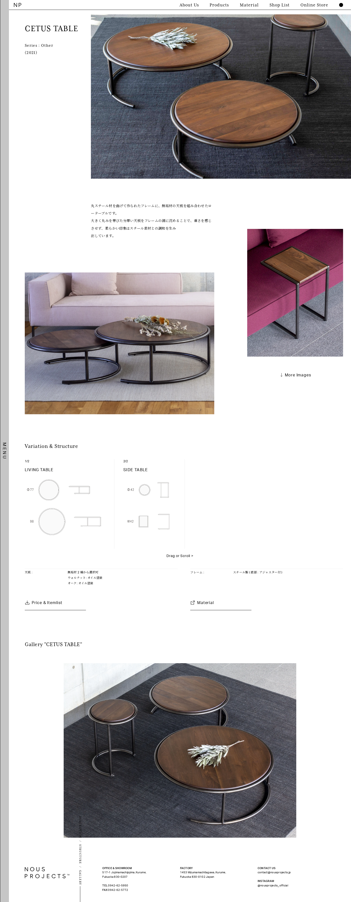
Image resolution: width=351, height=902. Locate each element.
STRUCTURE (80, 854)
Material (205, 603)
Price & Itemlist (47, 603)
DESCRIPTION (80, 827)
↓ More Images (295, 375)
